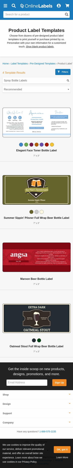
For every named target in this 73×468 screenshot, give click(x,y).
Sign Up (59, 382)
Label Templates (19, 63)
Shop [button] (6, 394)
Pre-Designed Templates (42, 63)
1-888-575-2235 (47, 431)
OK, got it (62, 449)
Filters (63, 72)
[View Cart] (67, 5)
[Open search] (67, 14)
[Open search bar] (13, 6)
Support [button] (7, 413)
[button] (5, 6)
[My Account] (58, 6)
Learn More (62, 457)
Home (6, 63)
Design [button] (7, 404)
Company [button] (8, 422)
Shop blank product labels (40, 46)
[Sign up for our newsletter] (27, 383)
